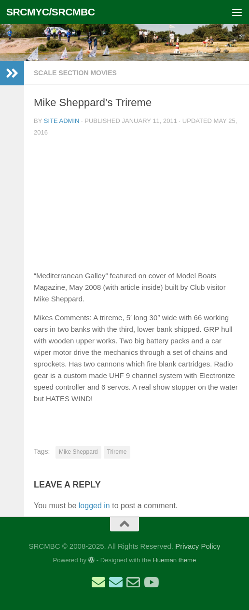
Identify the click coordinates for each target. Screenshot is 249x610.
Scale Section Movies (75, 73)
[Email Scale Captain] (116, 582)
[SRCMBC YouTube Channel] (150, 582)
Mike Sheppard (78, 451)
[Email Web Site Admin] (133, 582)
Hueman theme (174, 560)
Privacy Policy (197, 546)
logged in (94, 506)
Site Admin (62, 120)
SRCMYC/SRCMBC (50, 11)
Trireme (117, 451)
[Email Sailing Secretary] (98, 582)
